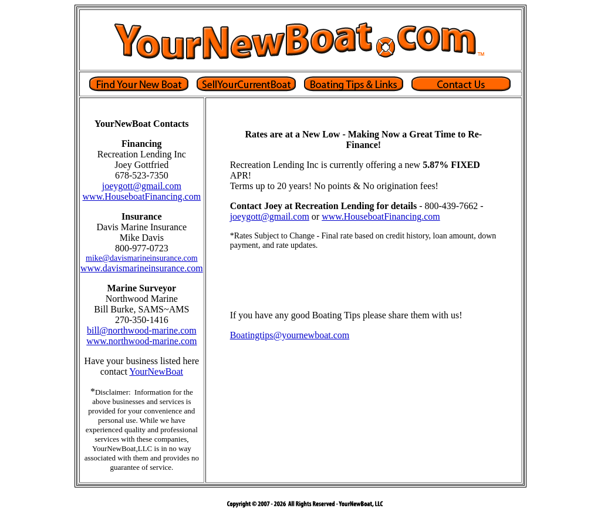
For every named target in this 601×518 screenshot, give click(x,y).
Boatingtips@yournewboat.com (290, 335)
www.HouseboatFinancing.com (142, 196)
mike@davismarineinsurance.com (142, 258)
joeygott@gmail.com (141, 186)
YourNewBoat (156, 371)
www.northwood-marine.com (141, 341)
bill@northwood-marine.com (142, 330)
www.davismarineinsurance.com (141, 268)
